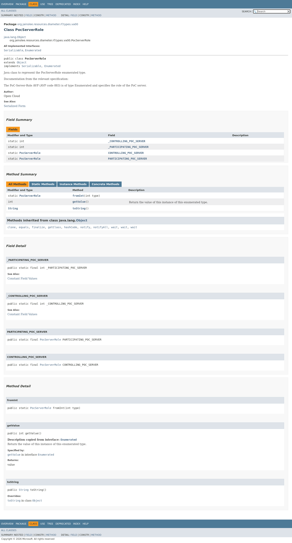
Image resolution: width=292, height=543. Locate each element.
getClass (54, 227)
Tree (50, 4)
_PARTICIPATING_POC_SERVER (128, 146)
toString (79, 208)
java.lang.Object (15, 37)
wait (114, 227)
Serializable (13, 50)
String (13, 208)
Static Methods (43, 184)
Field (28, 15)
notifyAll (100, 227)
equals (24, 227)
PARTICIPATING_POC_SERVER (127, 158)
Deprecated (63, 4)
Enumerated (33, 50)
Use (42, 4)
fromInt (78, 195)
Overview (7, 4)
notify (85, 227)
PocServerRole (30, 152)
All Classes (8, 10)
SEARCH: (247, 11)
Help (86, 4)
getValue (79, 201)
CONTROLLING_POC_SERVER (126, 152)
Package (21, 4)
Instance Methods (73, 184)
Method (51, 15)
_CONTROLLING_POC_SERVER (126, 141)
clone (11, 227)
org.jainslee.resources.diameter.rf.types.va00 (47, 24)
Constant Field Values (22, 278)
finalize (38, 227)
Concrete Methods (105, 184)
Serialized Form (15, 106)
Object (22, 62)
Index (76, 4)
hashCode (70, 227)
